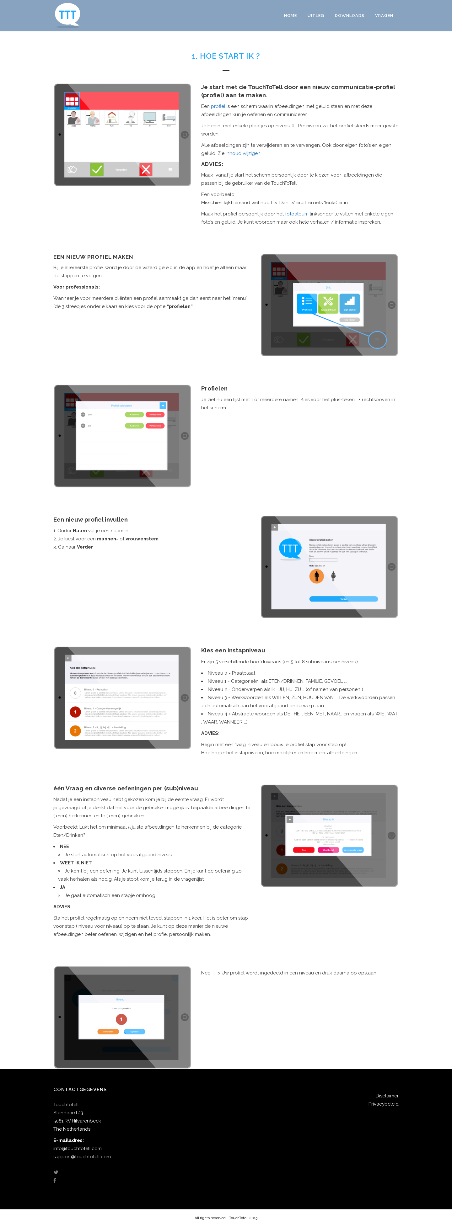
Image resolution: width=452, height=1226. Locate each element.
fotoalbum (297, 214)
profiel (219, 106)
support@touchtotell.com (82, 1157)
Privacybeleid (384, 1104)
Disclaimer (387, 1096)
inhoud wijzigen (243, 153)
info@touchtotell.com (77, 1148)
